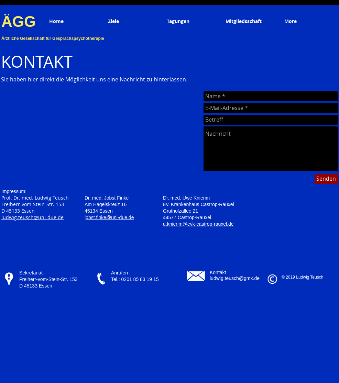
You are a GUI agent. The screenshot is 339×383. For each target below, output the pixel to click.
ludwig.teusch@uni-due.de (32, 217)
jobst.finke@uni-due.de (109, 217)
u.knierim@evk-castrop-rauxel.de (198, 224)
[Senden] (326, 179)
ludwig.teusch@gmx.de (235, 278)
